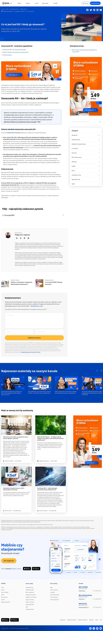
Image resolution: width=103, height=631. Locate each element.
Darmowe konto (95, 3)
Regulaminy (62, 620)
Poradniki (52, 592)
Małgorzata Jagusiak (7, 11)
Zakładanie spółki (30, 590)
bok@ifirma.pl (82, 590)
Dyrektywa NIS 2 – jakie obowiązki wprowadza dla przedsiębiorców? (47, 488)
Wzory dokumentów (54, 594)
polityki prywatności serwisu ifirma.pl (30, 352)
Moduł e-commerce (30, 602)
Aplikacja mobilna (30, 609)
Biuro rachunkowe (30, 592)
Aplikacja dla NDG (30, 604)
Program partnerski (5, 602)
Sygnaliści (91, 620)
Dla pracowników (76, 139)
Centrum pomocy (54, 590)
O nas (2, 587)
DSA (101, 620)
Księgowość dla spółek (31, 594)
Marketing (74, 161)
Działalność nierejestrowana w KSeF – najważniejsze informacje (14, 488)
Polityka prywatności (71, 620)
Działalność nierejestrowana (79, 144)
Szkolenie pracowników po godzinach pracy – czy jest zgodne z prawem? (16, 437)
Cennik (2, 590)
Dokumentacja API (54, 599)
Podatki (73, 166)
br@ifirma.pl (82, 599)
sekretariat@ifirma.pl (84, 607)
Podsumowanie (7, 55)
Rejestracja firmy (76, 179)
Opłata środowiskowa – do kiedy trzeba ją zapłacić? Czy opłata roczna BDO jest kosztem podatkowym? (50, 438)
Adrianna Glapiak (8, 461)
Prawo (73, 170)
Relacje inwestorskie (82, 620)
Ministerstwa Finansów (13, 132)
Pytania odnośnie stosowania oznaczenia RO (15, 52)
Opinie (2, 594)
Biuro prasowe (4, 597)
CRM (27, 607)
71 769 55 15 (97, 590)
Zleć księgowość (9, 561)
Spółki (73, 184)
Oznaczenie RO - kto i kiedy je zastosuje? (14, 49)
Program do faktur (30, 599)
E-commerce (75, 148)
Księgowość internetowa (31, 597)
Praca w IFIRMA (4, 592)
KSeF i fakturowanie (77, 157)
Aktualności (75, 135)
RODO (96, 620)
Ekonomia (74, 153)
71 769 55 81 (97, 599)
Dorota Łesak (7, 510)
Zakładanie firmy (29, 587)
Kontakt (3, 599)
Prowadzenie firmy (76, 175)
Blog (51, 587)
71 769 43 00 (97, 607)
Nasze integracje (54, 597)
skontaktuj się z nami (37, 306)
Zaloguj (85, 3)
